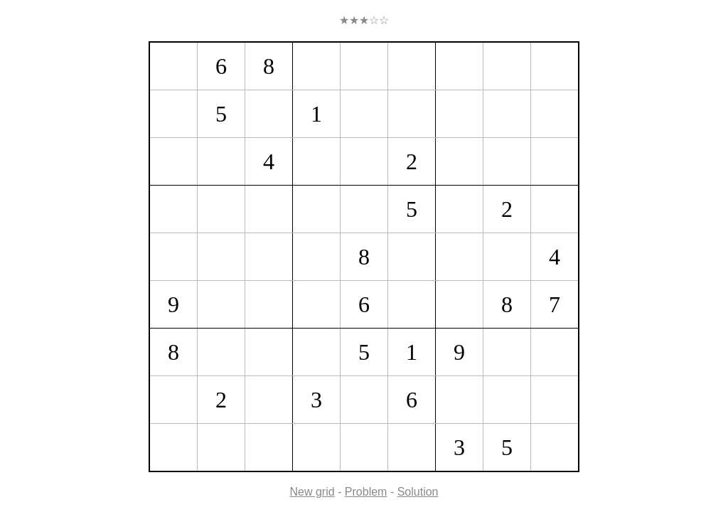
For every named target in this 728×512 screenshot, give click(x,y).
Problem (366, 492)
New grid (312, 492)
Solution (418, 492)
